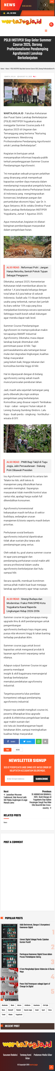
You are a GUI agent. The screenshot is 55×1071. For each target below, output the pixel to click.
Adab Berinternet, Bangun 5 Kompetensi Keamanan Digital (35, 926)
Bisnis (12, 1005)
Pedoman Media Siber (43, 1055)
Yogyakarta (19, 1014)
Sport (43, 1010)
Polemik (18, 1010)
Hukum (19, 1005)
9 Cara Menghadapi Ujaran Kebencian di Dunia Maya (37, 970)
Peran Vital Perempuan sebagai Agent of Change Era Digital (35, 985)
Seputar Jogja (28, 1010)
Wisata (10, 1014)
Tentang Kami (25, 1055)
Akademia (5, 1005)
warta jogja (34, 1065)
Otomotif (10, 1010)
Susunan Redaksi (10, 1055)
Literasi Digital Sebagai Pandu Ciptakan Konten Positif (34, 941)
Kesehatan (37, 1005)
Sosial (37, 1010)
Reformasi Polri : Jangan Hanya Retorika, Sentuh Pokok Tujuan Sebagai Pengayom (27, 271)
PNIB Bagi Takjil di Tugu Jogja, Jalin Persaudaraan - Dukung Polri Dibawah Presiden (27, 466)
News (18, 749)
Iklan (27, 1058)
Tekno (50, 1010)
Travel (3, 1014)
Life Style (45, 1005)
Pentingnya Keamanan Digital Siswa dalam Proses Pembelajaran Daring (36, 956)
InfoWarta (27, 1005)
